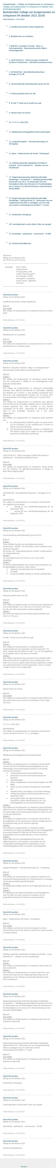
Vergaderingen (9, 4)
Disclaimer (24, 1167)
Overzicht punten (10, 294)
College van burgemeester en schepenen (35, 4)
